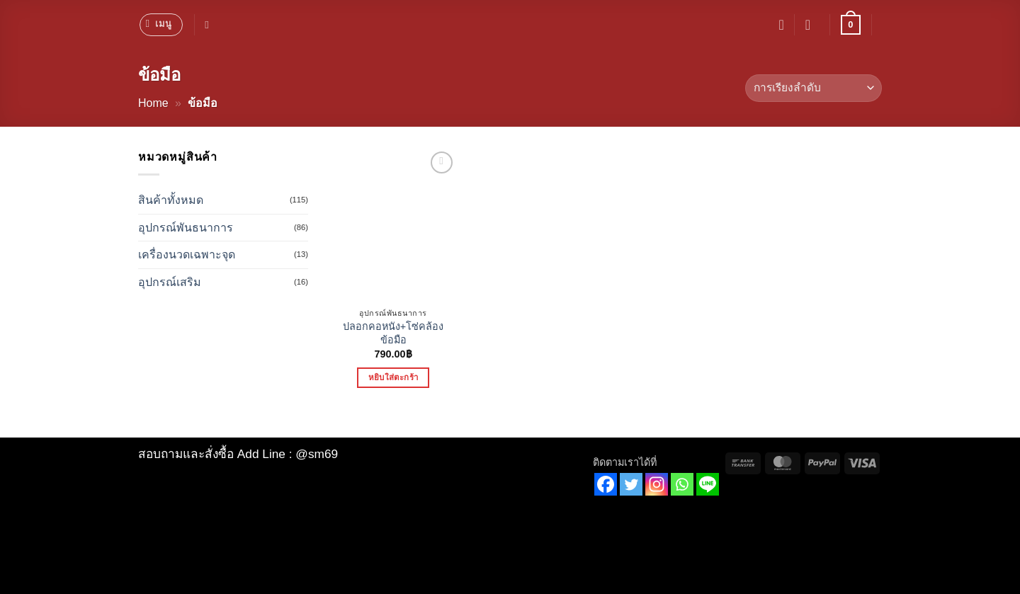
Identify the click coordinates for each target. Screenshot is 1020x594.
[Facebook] (605, 484)
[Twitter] (631, 484)
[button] (161, 24)
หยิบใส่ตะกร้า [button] (393, 377)
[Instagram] (656, 484)
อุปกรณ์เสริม (169, 282)
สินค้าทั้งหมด (170, 200)
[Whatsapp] (682, 484)
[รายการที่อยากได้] (781, 24)
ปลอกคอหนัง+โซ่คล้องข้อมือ (393, 333)
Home (153, 103)
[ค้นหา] (210, 24)
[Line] (707, 484)
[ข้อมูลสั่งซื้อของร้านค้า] (813, 88)
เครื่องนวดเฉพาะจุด (186, 255)
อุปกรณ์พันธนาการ (185, 228)
